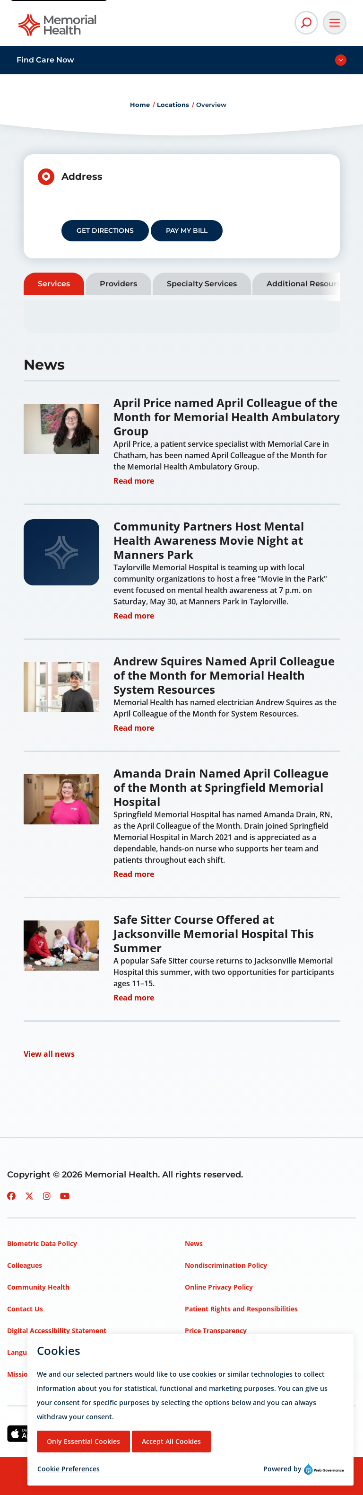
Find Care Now (45, 59)
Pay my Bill (186, 230)
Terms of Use (206, 1374)
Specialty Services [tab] (202, 283)
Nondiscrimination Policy (226, 1265)
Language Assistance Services (55, 1352)
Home (140, 104)
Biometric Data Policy (42, 1243)
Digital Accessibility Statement (56, 1330)
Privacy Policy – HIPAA (221, 1352)
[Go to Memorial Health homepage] (58, 28)
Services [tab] (54, 283)
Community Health (38, 1287)
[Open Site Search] (306, 23)
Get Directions (105, 230)
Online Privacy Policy (219, 1287)
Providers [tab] (118, 283)
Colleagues (24, 1265)
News (194, 1243)
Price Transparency (216, 1330)
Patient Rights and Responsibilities (241, 1308)
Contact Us (25, 1308)
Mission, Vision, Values (44, 1374)
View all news (49, 1054)
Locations (173, 104)
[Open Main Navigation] (334, 23)
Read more (133, 479)
